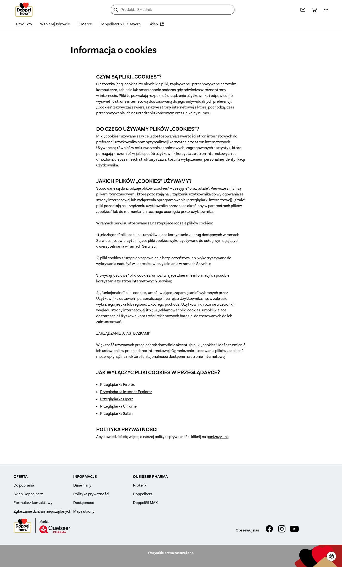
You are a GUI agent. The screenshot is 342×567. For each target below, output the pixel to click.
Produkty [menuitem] (24, 24)
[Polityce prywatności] (331, 556)
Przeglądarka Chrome (118, 406)
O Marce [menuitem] (85, 24)
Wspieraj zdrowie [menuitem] (55, 24)
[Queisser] (54, 529)
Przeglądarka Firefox (117, 384)
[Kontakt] (303, 10)
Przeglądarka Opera (116, 399)
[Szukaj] (116, 10)
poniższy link (218, 437)
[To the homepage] (24, 10)
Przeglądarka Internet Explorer (126, 392)
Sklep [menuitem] (156, 24)
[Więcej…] (326, 10)
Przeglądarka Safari (116, 413)
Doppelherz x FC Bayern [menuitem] (120, 24)
